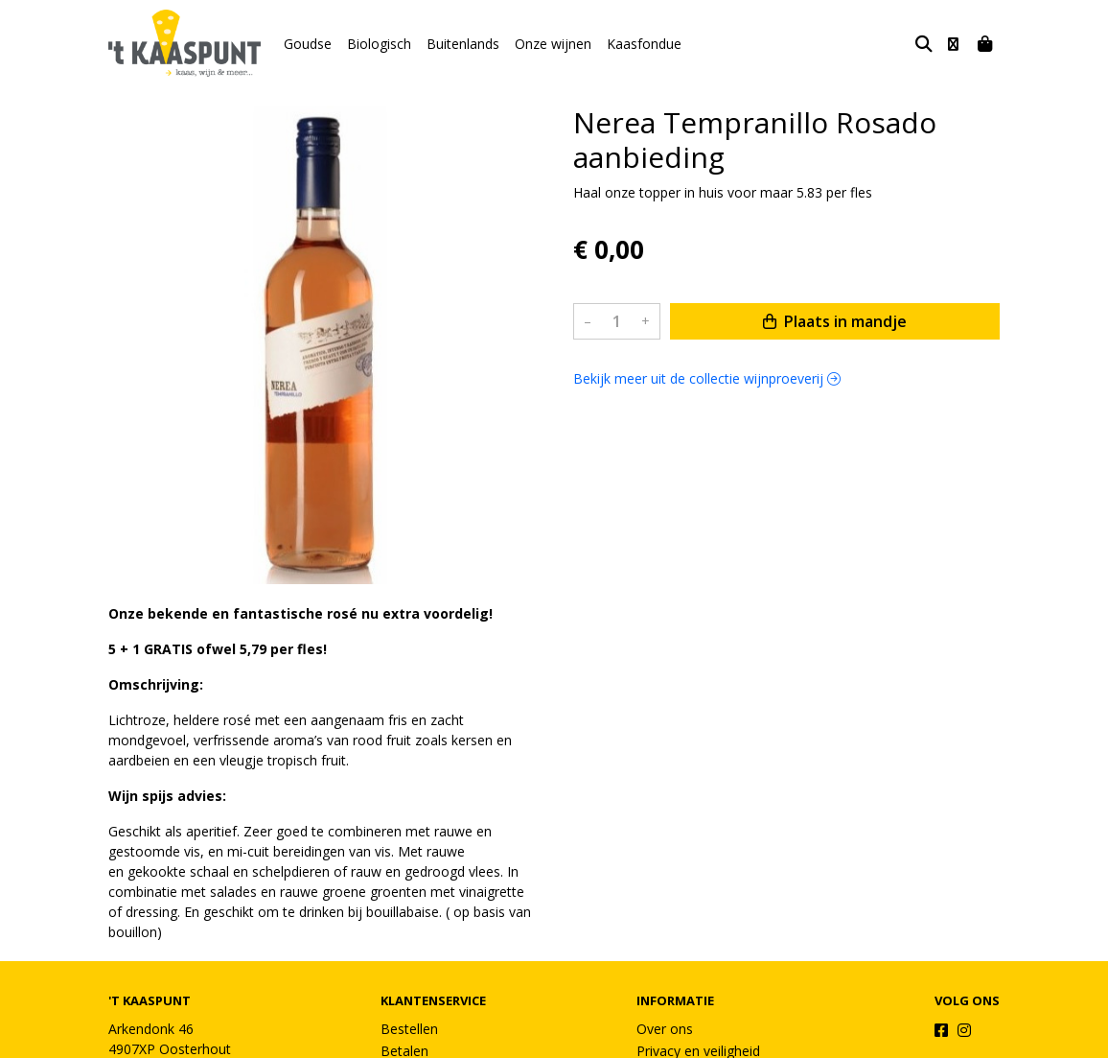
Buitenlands (463, 44)
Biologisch (379, 44)
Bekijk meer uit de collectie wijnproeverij (707, 378)
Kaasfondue (644, 44)
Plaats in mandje (835, 321)
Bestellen (409, 1029)
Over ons (664, 1029)
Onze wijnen (553, 44)
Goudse (308, 44)
